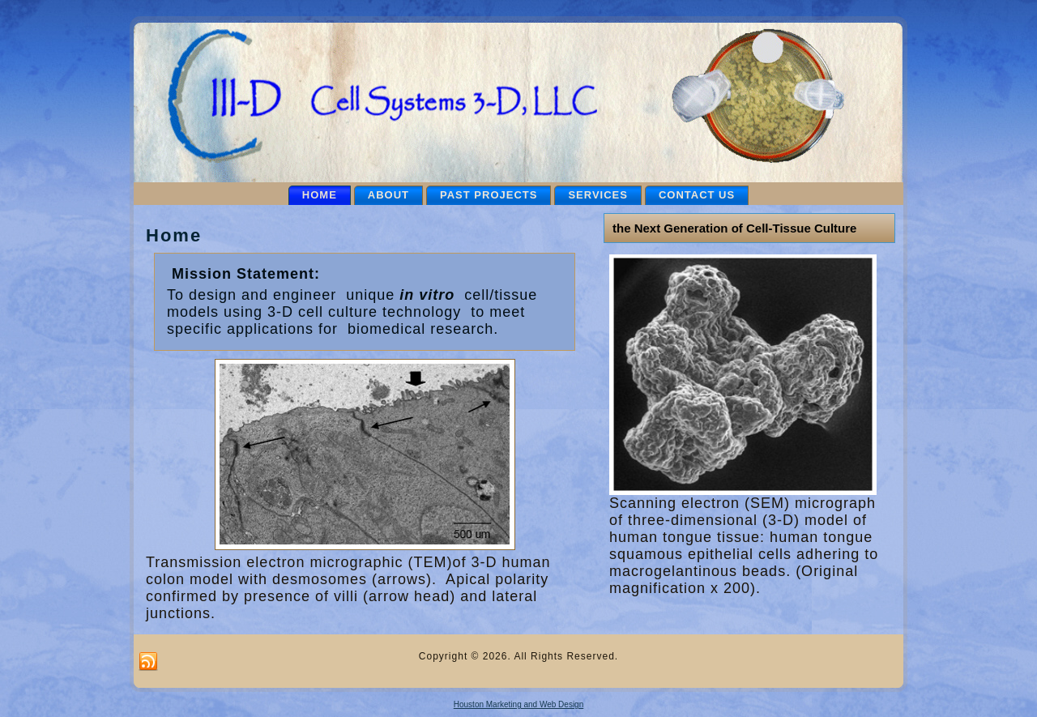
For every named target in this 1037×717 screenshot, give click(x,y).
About (388, 195)
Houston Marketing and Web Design (518, 704)
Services (598, 195)
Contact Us (697, 195)
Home (319, 195)
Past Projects (488, 195)
